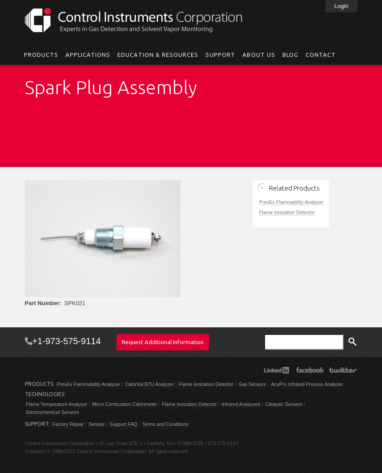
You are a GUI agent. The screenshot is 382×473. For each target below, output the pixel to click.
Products (41, 55)
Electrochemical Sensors (52, 412)
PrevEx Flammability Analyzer (291, 202)
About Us (258, 55)
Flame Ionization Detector (287, 212)
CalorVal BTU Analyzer (149, 384)
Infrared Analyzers (240, 404)
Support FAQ (123, 424)
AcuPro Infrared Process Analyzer (307, 384)
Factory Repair (68, 424)
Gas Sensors (252, 384)
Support (220, 55)
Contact (321, 55)
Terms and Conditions (165, 424)
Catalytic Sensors (283, 404)
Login (341, 6)
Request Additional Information (163, 342)
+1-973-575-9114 (66, 341)
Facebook (309, 370)
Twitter (343, 370)
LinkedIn (276, 370)
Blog (290, 55)
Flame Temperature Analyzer (57, 404)
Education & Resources (157, 55)
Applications (87, 55)
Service (96, 424)
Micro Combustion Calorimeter (124, 404)
